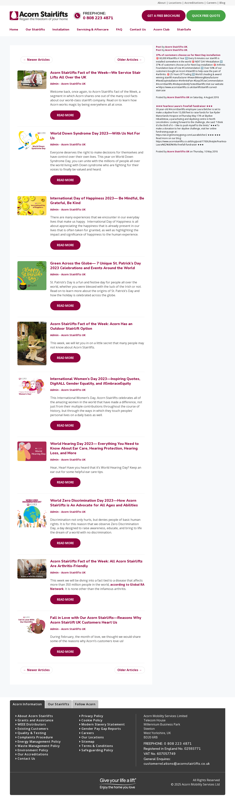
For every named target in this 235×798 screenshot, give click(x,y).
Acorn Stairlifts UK (176, 46)
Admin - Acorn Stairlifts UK (68, 83)
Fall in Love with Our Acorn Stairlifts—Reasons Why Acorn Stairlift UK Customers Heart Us (95, 620)
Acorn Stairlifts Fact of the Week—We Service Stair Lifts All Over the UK (95, 75)
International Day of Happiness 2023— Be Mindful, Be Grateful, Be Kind (97, 200)
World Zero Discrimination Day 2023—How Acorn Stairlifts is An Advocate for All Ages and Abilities (94, 503)
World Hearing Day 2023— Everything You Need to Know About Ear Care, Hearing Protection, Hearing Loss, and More (94, 448)
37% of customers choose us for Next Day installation (188, 55)
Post (158, 46)
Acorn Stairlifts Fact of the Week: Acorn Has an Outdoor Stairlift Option (91, 326)
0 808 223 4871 (98, 18)
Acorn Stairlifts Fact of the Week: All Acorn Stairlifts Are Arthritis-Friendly (96, 563)
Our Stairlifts (58, 704)
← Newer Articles (36, 60)
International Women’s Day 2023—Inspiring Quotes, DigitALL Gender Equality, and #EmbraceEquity (95, 381)
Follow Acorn (85, 704)
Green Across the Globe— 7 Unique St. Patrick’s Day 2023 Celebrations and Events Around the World (95, 265)
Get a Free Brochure (163, 16)
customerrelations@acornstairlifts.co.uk (177, 763)
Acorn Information (27, 704)
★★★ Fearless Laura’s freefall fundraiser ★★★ (184, 106)
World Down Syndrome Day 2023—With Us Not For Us (95, 136)
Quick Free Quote (206, 16)
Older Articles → (129, 60)
